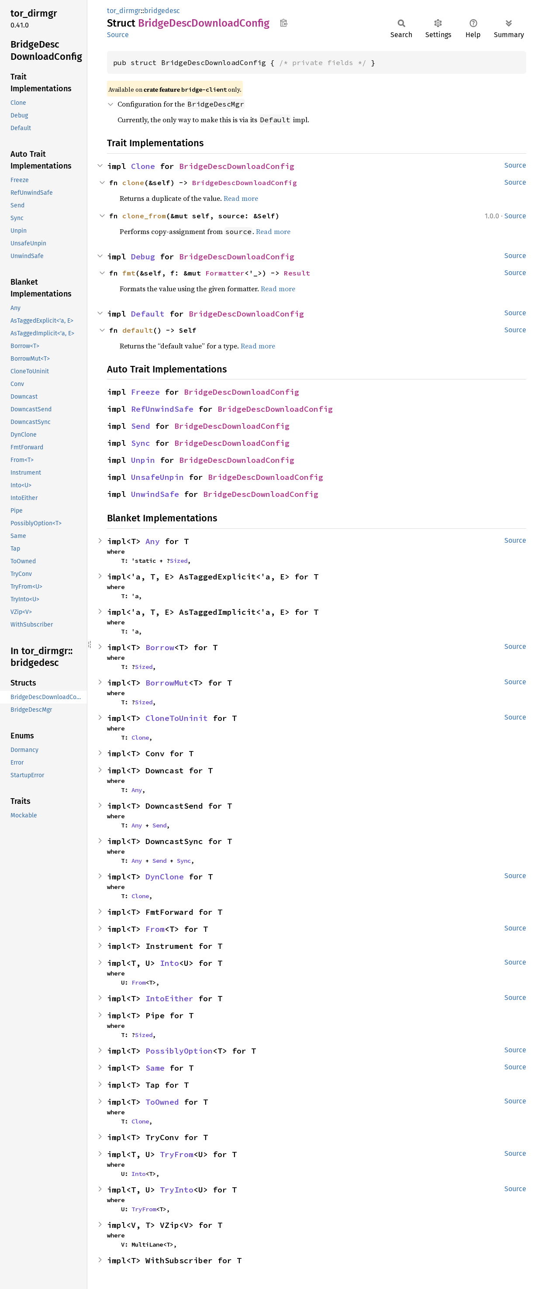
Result (297, 273)
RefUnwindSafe (162, 409)
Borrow (159, 647)
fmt (128, 273)
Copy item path (283, 22)
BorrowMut (167, 683)
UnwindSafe (155, 494)
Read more (241, 198)
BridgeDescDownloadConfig (236, 166)
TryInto (176, 1190)
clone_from (144, 215)
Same (155, 1068)
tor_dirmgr (124, 11)
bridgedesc (162, 11)
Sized (178, 561)
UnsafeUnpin (157, 477)
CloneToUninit (176, 718)
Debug (143, 257)
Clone (143, 166)
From (155, 929)
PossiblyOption (179, 1051)
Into (169, 963)
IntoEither (169, 998)
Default (148, 314)
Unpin (143, 460)
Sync (140, 443)
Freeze (145, 392)
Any (152, 541)
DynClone (164, 877)
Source (118, 35)
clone (133, 182)
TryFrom (176, 1154)
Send (140, 426)
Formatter (225, 273)
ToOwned (162, 1102)
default (137, 330)
